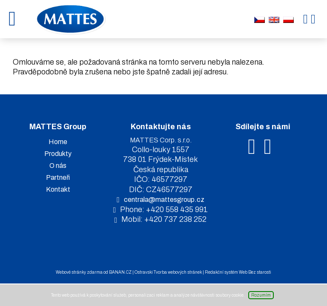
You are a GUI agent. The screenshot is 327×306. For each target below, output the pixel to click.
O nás (57, 165)
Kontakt (58, 189)
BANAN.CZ (120, 272)
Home (58, 141)
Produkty (58, 153)
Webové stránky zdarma (79, 272)
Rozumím (261, 295)
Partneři (58, 177)
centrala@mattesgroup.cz (164, 199)
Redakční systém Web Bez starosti (238, 272)
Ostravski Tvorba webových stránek (168, 272)
